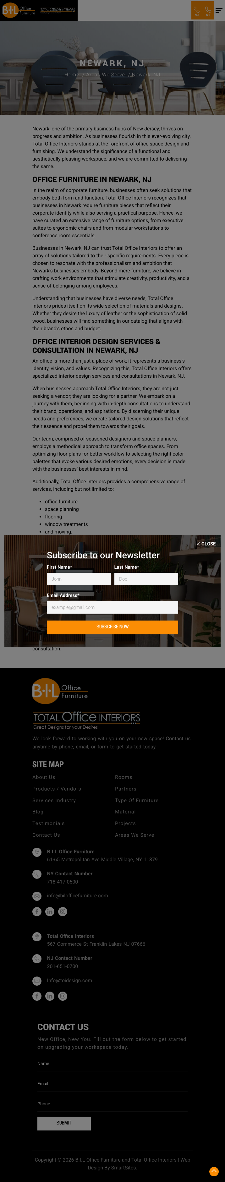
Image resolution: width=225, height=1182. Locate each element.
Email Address (63, 595)
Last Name (126, 567)
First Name (59, 567)
